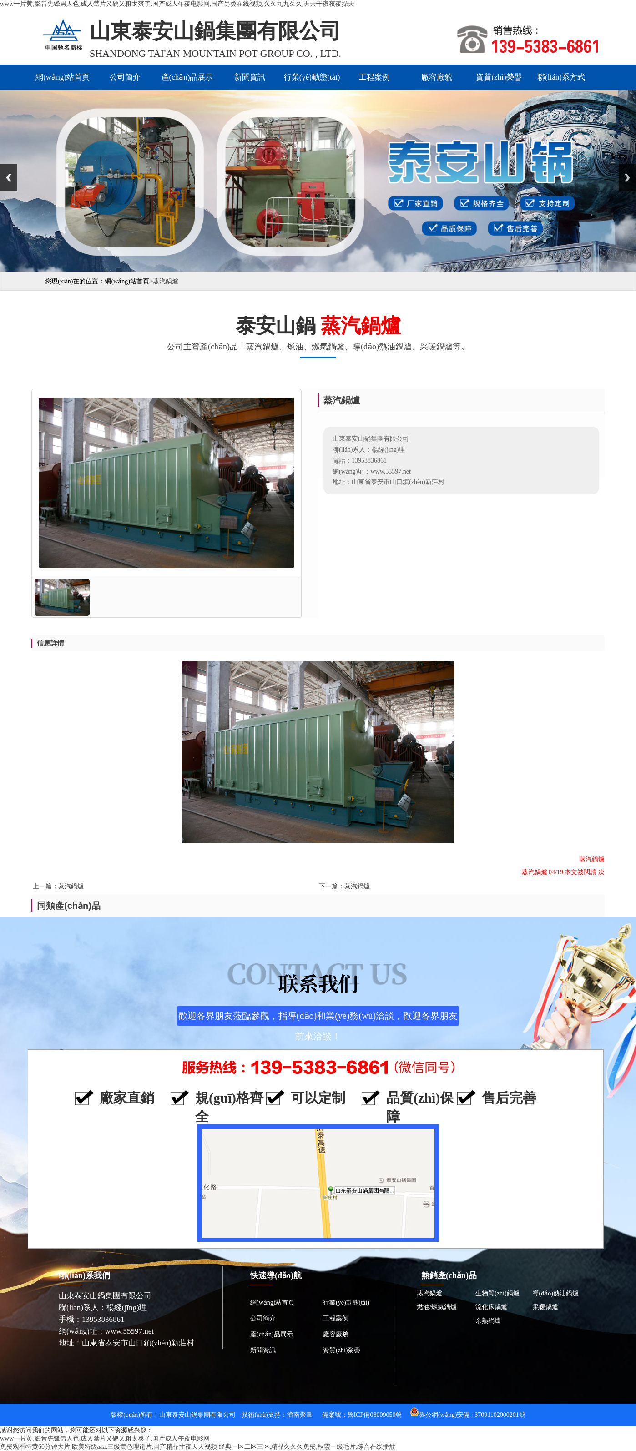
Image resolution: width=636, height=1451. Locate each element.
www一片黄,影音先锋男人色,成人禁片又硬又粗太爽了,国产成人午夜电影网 (105, 1438)
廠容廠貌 (436, 77)
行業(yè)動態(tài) (312, 77)
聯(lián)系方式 (561, 77)
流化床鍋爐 (491, 1307)
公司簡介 (125, 77)
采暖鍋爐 (545, 1307)
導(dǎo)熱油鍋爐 (556, 1293)
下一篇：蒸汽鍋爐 (344, 886)
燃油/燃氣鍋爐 (437, 1307)
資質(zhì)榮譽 (498, 77)
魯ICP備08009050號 (375, 1414)
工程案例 (374, 77)
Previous (8, 177)
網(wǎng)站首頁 (62, 77)
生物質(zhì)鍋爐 (497, 1293)
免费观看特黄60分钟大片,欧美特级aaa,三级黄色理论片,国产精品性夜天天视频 (108, 1446)
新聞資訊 (249, 77)
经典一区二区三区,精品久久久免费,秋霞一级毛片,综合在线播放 (307, 1446)
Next (627, 177)
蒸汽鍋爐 (429, 1293)
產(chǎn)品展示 (187, 77)
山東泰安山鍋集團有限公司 (197, 1414)
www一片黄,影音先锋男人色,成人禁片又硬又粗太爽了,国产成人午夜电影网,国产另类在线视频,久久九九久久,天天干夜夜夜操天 (177, 3)
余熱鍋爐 (488, 1320)
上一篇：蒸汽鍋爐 (58, 886)
